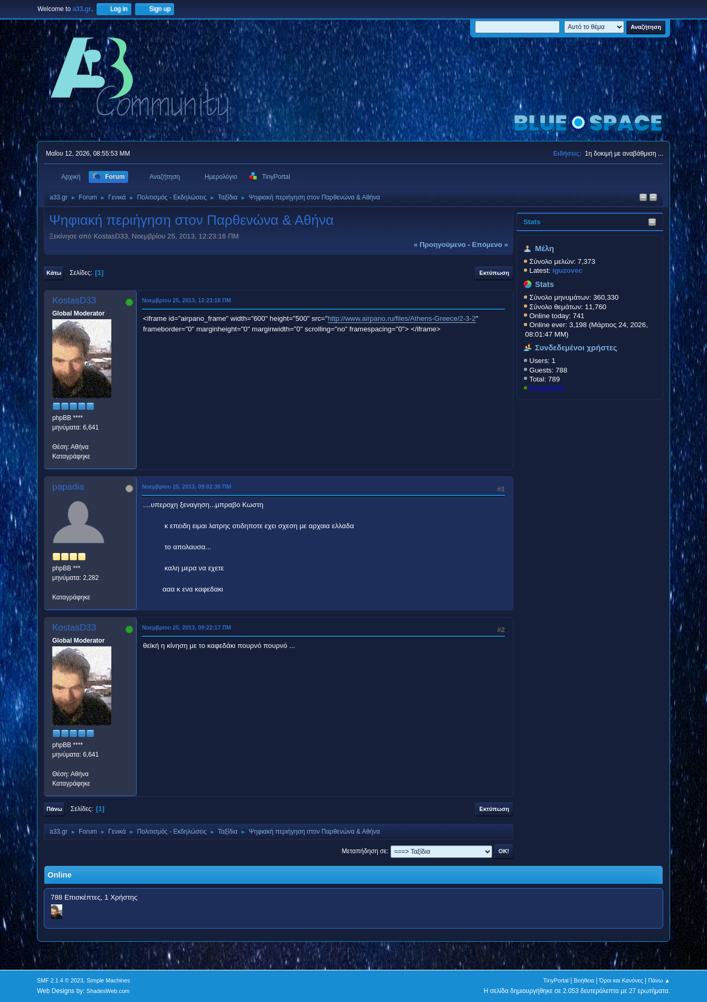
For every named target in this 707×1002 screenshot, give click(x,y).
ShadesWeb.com (108, 991)
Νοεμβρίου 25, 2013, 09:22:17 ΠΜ (186, 627)
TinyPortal (556, 980)
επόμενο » (490, 245)
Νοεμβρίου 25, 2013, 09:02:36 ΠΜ (186, 486)
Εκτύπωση (494, 273)
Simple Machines (108, 980)
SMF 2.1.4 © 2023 (60, 980)
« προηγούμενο (440, 245)
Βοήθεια (584, 980)
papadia (68, 487)
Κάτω (53, 273)
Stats (532, 222)
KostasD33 (546, 388)
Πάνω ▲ (659, 980)
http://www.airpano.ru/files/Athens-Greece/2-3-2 (402, 318)
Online (59, 875)
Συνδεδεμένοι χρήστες (576, 347)
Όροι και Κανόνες (621, 980)
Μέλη (544, 248)
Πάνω (54, 809)
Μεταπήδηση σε (364, 851)
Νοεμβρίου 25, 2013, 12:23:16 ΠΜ (186, 300)
